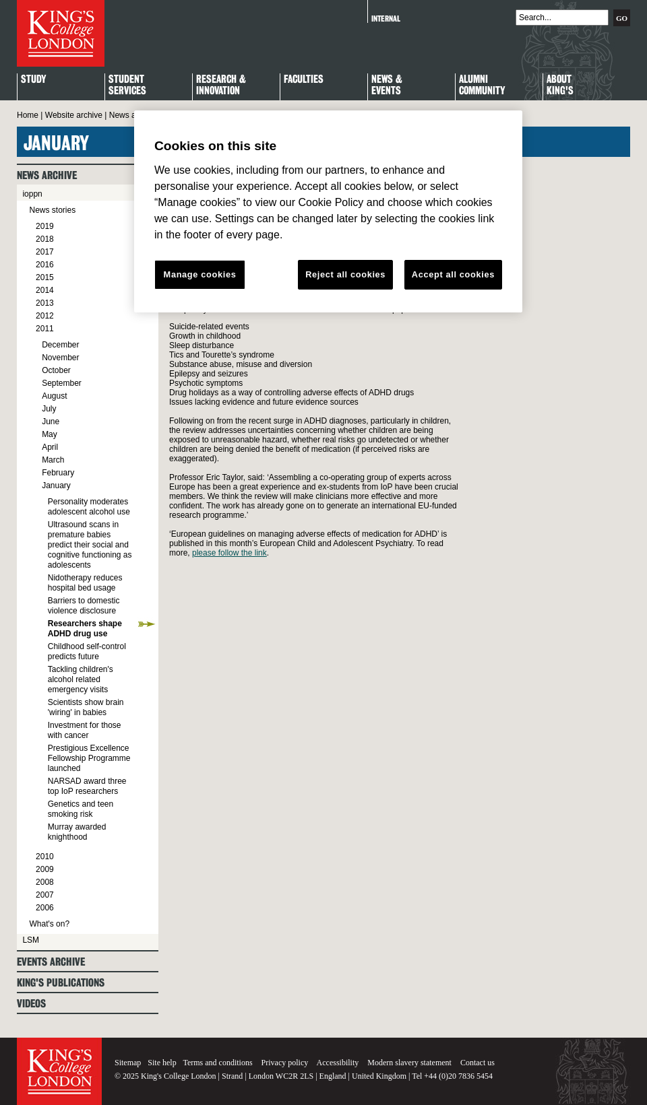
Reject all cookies (345, 274)
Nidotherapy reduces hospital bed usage (85, 583)
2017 (45, 252)
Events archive (51, 962)
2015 (45, 277)
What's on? (49, 924)
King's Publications (60, 983)
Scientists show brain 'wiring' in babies (86, 707)
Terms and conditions (217, 1062)
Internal (385, 18)
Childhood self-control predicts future (87, 651)
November (60, 357)
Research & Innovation (221, 85)
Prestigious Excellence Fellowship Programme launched (89, 758)
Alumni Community (482, 85)
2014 (45, 290)
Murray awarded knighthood (77, 832)
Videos (31, 1003)
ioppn (32, 194)
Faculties (304, 79)
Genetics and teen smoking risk (80, 809)
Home (27, 115)
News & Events (386, 85)
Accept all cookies (453, 274)
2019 (45, 226)
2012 (45, 316)
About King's (560, 85)
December (60, 344)
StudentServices (127, 85)
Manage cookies (200, 274)
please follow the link (229, 553)
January (56, 485)
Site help (162, 1062)
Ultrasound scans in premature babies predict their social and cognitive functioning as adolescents (90, 545)
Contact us (477, 1062)
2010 (45, 856)
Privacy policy (285, 1062)
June (50, 421)
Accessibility (338, 1062)
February (58, 472)
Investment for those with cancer (84, 730)
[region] (328, 211)
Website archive (73, 115)
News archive (133, 115)
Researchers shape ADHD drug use (85, 628)
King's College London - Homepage (60, 33)
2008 (45, 882)
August (54, 396)
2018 (45, 239)
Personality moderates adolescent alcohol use (89, 506)
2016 (45, 264)
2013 (45, 303)
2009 (45, 869)
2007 (45, 895)
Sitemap (128, 1062)
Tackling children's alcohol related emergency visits (80, 679)
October (56, 370)
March (53, 460)
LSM (30, 940)
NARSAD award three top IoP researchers (87, 786)
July (49, 408)
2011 (45, 328)
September (62, 383)
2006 (45, 907)
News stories (52, 210)
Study (33, 79)
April (50, 447)
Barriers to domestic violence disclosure (84, 605)
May (49, 434)
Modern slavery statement (409, 1062)
